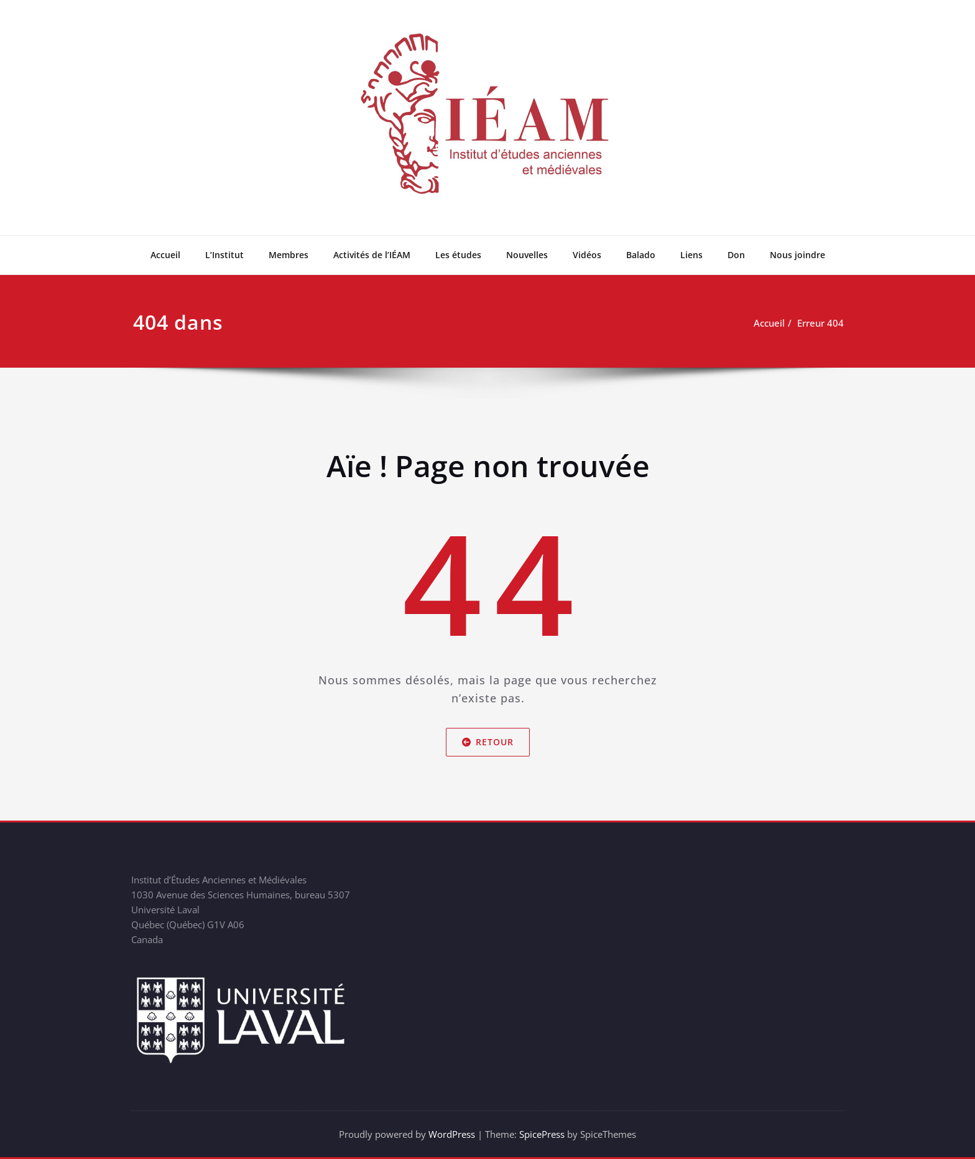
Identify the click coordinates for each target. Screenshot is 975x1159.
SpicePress (542, 1134)
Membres (288, 255)
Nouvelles (527, 255)
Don (736, 255)
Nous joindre (797, 255)
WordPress (451, 1134)
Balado (640, 255)
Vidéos (587, 255)
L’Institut (224, 255)
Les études (458, 255)
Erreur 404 (820, 323)
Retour (488, 742)
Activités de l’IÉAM (371, 255)
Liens (691, 255)
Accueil (165, 255)
